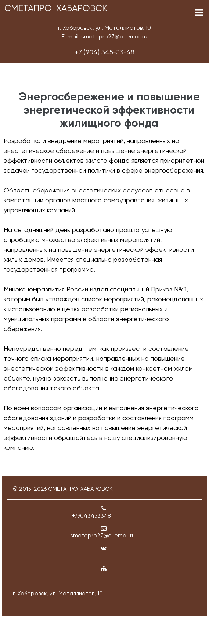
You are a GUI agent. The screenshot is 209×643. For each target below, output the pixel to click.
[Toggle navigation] (199, 13)
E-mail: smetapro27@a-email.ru (104, 36)
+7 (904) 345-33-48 (104, 52)
